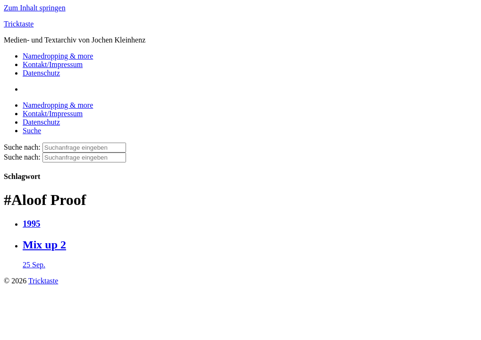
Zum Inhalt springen (35, 8)
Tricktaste (19, 24)
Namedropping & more (58, 56)
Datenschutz (41, 73)
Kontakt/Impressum (53, 64)
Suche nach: (22, 147)
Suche (32, 131)
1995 (31, 224)
